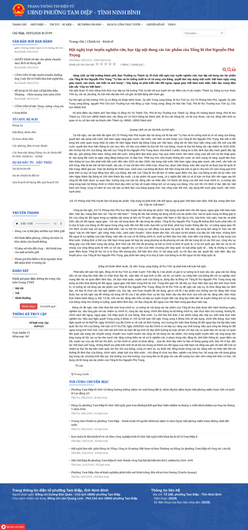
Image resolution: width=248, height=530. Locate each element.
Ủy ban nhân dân (22, 139)
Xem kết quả (47, 306)
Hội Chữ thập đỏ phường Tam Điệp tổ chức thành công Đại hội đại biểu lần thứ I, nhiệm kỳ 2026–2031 (132, 460)
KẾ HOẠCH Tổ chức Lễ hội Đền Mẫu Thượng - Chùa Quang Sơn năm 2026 (37, 93)
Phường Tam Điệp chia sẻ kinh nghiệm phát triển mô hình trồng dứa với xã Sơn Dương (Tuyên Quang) (134, 472)
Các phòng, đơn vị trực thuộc (30, 145)
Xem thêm (19, 112)
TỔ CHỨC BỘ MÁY (25, 119)
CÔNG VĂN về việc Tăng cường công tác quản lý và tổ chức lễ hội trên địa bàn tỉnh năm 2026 (39, 109)
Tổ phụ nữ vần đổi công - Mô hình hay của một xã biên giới (38, 250)
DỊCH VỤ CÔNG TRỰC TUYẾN (125, 24)
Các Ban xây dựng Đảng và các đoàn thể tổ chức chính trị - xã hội (37, 154)
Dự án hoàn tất (21, 168)
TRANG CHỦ (19, 24)
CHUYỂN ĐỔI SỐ (155, 24)
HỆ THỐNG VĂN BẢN (90, 24)
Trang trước (80, 374)
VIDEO (172, 24)
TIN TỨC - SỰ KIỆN (62, 24)
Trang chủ (76, 41)
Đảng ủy (17, 125)
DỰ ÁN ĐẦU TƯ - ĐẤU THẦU (32, 162)
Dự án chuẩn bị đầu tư (25, 175)
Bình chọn (28, 306)
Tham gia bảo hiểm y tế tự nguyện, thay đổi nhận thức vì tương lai (38, 260)
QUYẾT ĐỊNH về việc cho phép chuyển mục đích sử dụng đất (37, 62)
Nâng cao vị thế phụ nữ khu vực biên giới (39, 231)
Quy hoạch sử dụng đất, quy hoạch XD (35, 182)
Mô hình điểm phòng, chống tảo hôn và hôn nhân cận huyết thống (38, 239)
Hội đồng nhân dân (24, 132)
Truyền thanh (25, 213)
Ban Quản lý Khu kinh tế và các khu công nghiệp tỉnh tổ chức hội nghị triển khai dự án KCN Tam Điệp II (134, 436)
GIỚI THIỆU (38, 24)
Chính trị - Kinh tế (100, 41)
